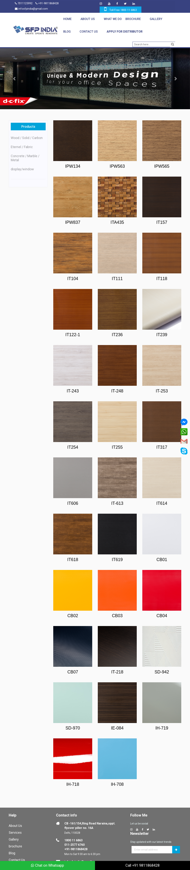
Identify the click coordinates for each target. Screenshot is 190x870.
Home (67, 19)
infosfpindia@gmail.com (31, 9)
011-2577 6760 (74, 837)
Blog (67, 31)
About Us (87, 19)
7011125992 (24, 3)
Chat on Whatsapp (47, 865)
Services (15, 825)
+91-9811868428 (47, 3)
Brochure (133, 19)
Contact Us (88, 31)
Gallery (156, 19)
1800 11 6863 (73, 833)
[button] (14, 78)
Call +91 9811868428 (142, 865)
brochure (15, 839)
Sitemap (15, 859)
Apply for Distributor (124, 31)
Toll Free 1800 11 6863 (123, 10)
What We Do (113, 19)
